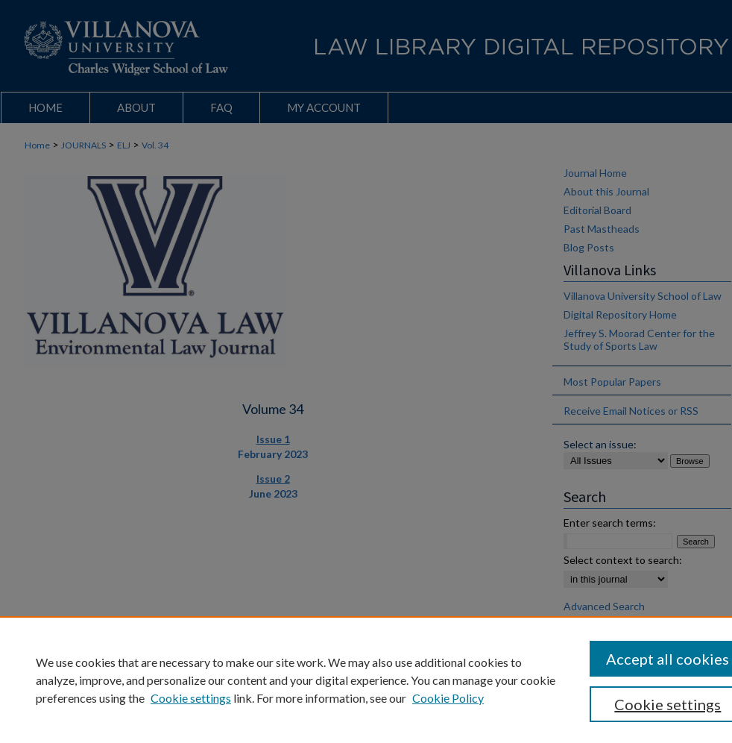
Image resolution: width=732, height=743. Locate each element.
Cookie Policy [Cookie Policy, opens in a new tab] (448, 698)
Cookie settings (191, 698)
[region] (366, 679)
